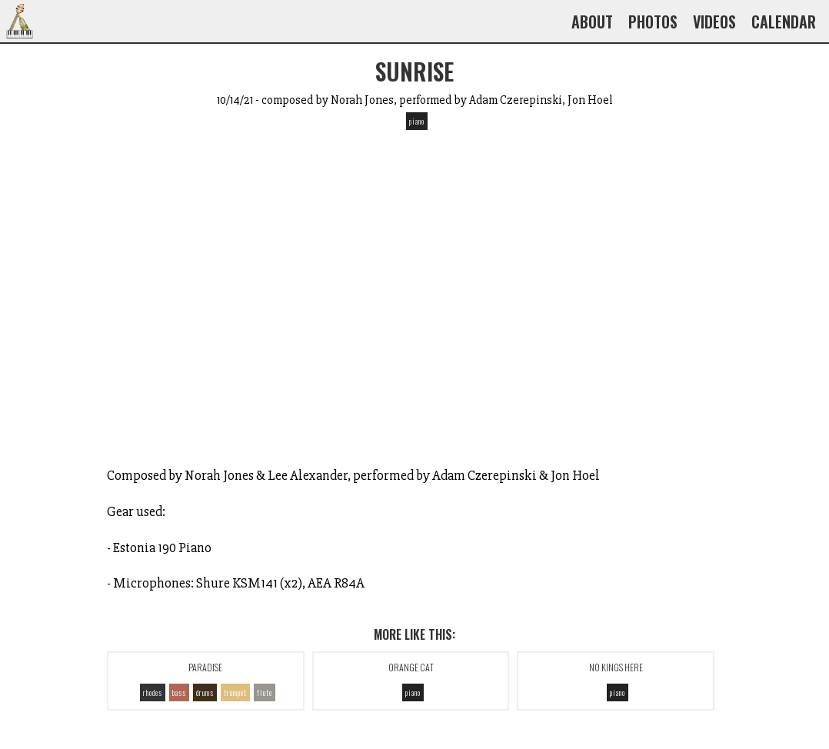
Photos (653, 21)
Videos (714, 21)
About (592, 21)
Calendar (783, 21)
